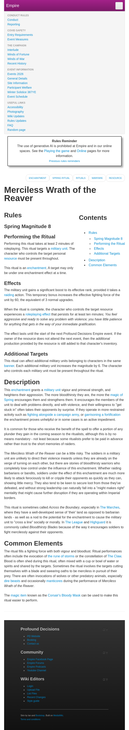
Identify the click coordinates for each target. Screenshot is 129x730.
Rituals (80, 178)
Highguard (97, 522)
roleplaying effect (38, 314)
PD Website (33, 636)
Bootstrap (40, 715)
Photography (15, 111)
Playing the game (57, 151)
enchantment (36, 268)
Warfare (97, 178)
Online (81, 151)
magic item (19, 595)
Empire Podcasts (36, 666)
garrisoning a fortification (102, 414)
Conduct (12, 19)
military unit (59, 248)
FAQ (10, 125)
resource (10, 258)
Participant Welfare (19, 87)
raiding (9, 295)
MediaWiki (58, 715)
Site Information (17, 83)
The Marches (109, 507)
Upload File (33, 689)
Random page (16, 129)
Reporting (13, 24)
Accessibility (15, 107)
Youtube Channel (36, 670)
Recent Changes (36, 697)
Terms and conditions (30, 719)
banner (9, 366)
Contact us (33, 643)
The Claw (114, 556)
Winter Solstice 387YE (21, 92)
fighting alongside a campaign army (53, 414)
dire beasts (12, 581)
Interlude (13, 50)
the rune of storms (61, 556)
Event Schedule (17, 96)
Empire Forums (35, 663)
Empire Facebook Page (40, 659)
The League (74, 522)
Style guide (33, 701)
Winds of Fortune (18, 54)
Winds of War (16, 59)
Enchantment (37, 178)
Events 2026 (15, 74)
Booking (31, 640)
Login (30, 686)
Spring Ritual (61, 178)
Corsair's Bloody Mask (64, 595)
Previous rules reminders (64, 161)
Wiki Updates (15, 116)
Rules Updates (16, 120)
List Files (32, 693)
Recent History (16, 63)
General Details (17, 78)
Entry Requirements (20, 34)
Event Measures (17, 39)
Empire (12, 5)
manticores (54, 581)
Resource (115, 178)
